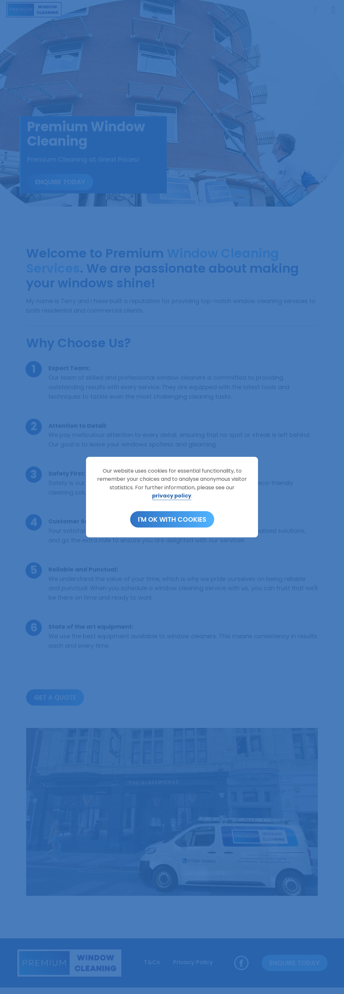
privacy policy (171, 495)
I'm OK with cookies (172, 519)
